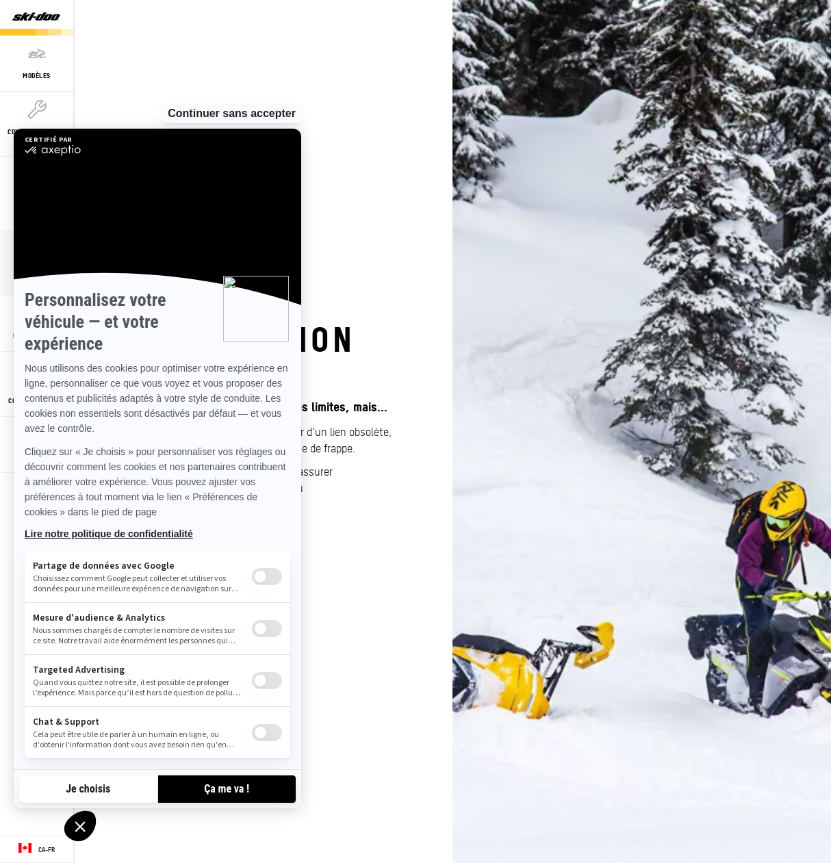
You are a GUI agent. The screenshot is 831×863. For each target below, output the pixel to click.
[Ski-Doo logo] (36, 18)
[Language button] (36, 849)
